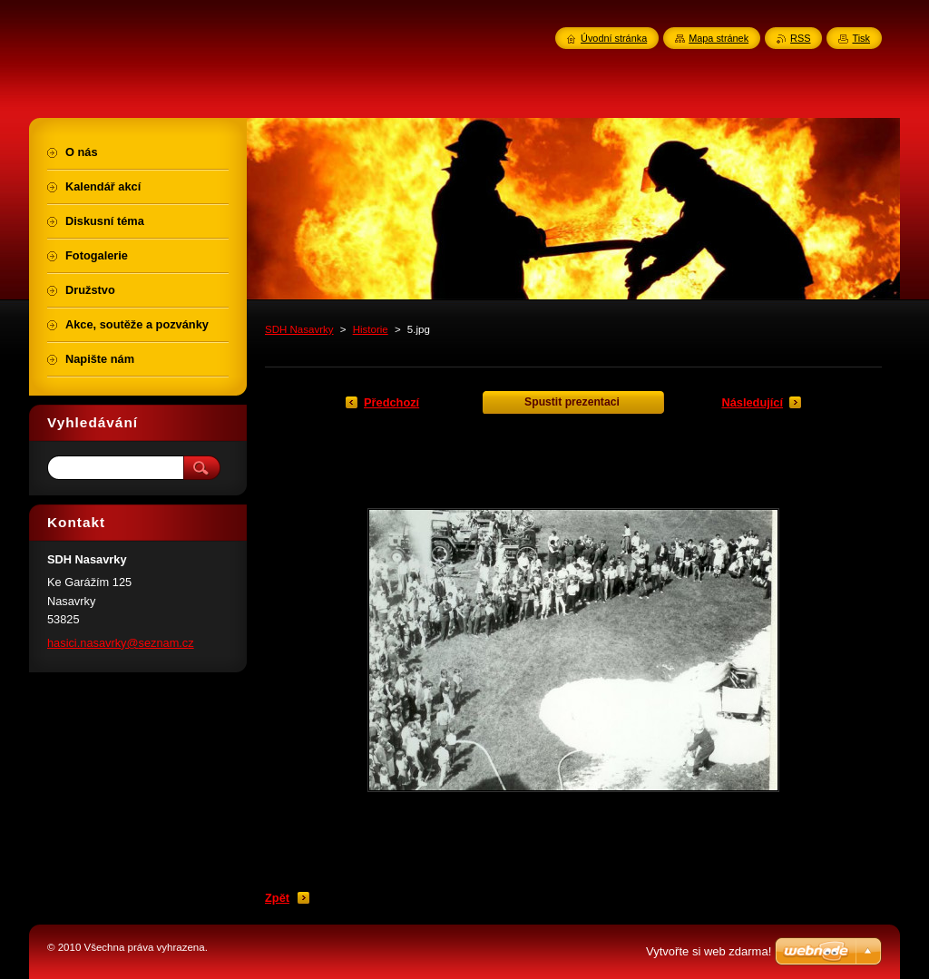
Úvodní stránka (614, 38)
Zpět (277, 898)
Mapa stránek (718, 38)
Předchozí (391, 402)
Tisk (861, 38)
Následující (752, 402)
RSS (800, 38)
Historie (370, 329)
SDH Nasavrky (299, 329)
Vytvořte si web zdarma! (708, 951)
